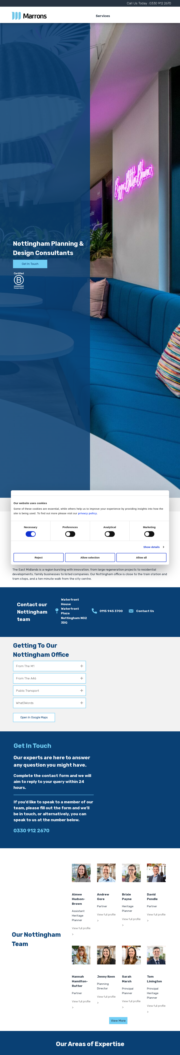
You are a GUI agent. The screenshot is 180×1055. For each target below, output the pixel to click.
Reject (39, 557)
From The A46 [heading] (26, 678)
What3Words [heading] (25, 703)
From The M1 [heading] (25, 666)
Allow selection (89, 557)
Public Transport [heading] (27, 690)
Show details (151, 546)
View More (118, 1020)
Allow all (141, 557)
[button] (81, 666)
